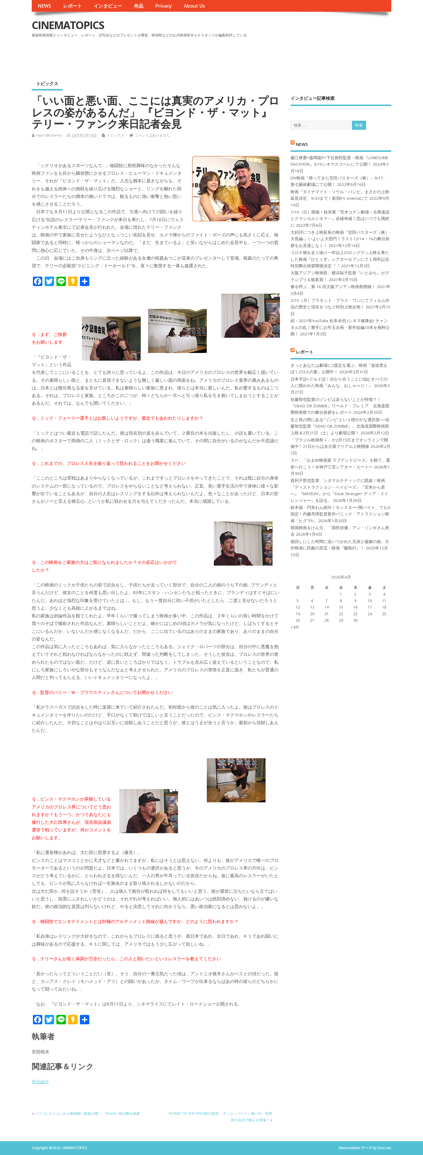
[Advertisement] (279, 55)
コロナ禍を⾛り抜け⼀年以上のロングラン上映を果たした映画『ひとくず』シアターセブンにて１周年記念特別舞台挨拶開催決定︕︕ (340, 259)
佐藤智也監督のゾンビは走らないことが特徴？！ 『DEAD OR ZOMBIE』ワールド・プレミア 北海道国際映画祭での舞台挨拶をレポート (340, 406)
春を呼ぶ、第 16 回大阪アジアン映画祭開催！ (333, 286)
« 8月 (295, 627)
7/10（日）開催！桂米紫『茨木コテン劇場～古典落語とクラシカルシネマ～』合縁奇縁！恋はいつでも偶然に (340, 218)
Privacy (163, 6)
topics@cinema (49, 135)
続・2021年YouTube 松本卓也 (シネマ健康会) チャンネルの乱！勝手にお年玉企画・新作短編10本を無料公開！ (340, 327)
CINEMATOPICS (68, 25)
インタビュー (108, 6)
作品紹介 (40, 1082)
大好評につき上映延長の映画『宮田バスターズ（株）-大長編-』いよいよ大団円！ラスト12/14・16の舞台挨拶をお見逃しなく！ (340, 239)
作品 (138, 6)
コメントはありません (152, 135)
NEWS (44, 6)
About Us (194, 6)
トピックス (47, 83)
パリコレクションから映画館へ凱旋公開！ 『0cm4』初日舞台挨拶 (87, 1113)
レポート (72, 6)
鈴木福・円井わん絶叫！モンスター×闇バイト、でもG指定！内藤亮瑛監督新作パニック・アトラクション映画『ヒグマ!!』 (340, 514)
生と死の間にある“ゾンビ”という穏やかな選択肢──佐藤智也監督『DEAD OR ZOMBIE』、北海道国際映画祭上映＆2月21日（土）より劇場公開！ (340, 426)
